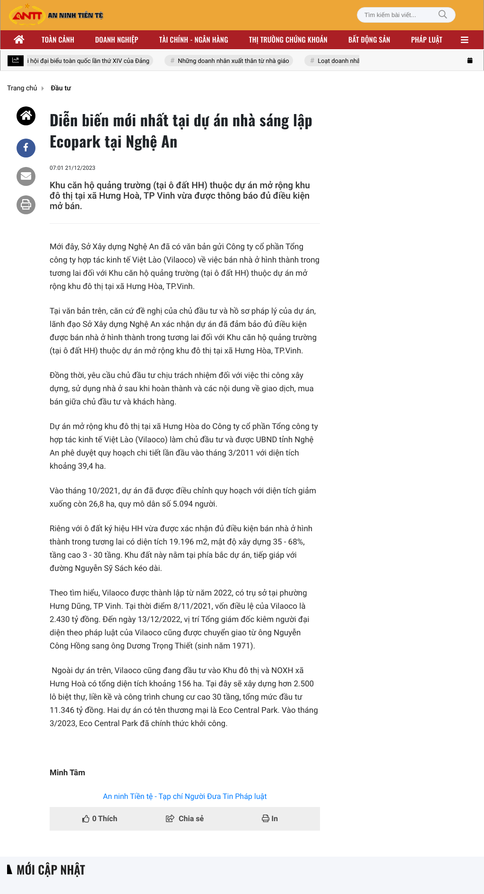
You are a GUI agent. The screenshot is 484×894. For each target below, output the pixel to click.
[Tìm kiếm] (443, 15)
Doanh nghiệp (116, 40)
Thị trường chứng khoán (288, 40)
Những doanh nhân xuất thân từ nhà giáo (236, 61)
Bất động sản (369, 40)
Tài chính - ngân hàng (193, 40)
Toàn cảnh (58, 40)
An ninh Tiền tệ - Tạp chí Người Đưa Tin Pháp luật (185, 796)
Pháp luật (426, 40)
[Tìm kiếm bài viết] (406, 15)
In (270, 818)
